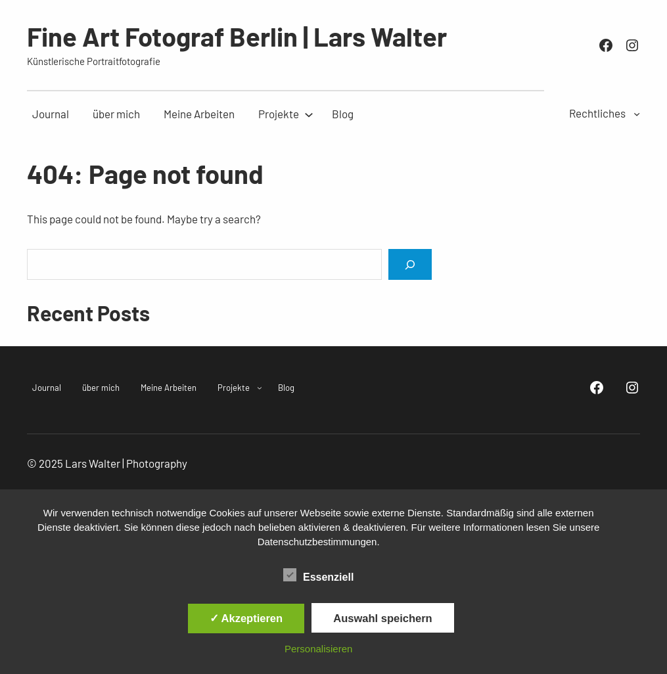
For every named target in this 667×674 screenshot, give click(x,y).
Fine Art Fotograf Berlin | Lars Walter (237, 36)
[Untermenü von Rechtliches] (636, 113)
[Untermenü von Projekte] (278, 114)
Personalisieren (318, 648)
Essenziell (318, 575)
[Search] (410, 264)
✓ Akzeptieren (246, 618)
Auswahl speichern (382, 618)
